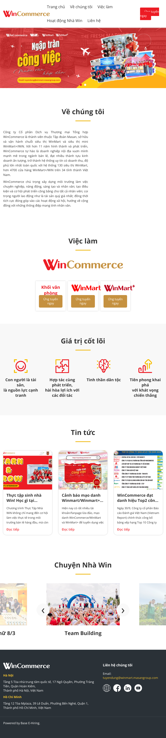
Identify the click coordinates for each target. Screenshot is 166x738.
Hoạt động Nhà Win (64, 20)
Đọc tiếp (12, 529)
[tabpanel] (83, 58)
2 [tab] (85, 85)
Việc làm (105, 6)
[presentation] (43, 610)
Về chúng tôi (81, 6)
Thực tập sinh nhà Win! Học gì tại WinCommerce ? (24, 500)
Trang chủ (56, 6)
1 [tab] (81, 85)
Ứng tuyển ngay (149, 14)
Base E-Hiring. (30, 723)
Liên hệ (94, 20)
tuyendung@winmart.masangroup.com (130, 678)
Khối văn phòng (50, 290)
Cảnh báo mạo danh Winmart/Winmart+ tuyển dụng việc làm (81, 500)
